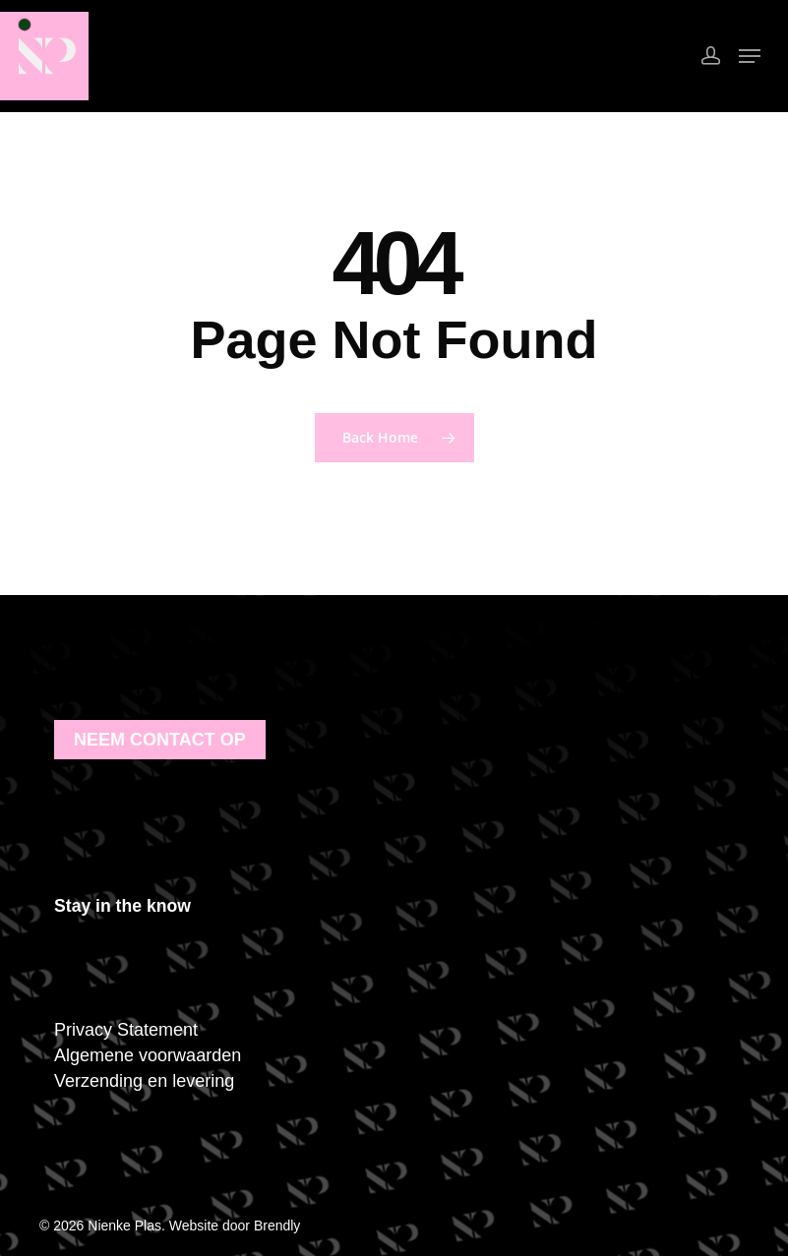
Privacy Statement (126, 1030)
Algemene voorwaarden (147, 1055)
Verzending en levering (144, 1081)
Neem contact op (160, 739)
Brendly (277, 1225)
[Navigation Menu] (749, 56)
